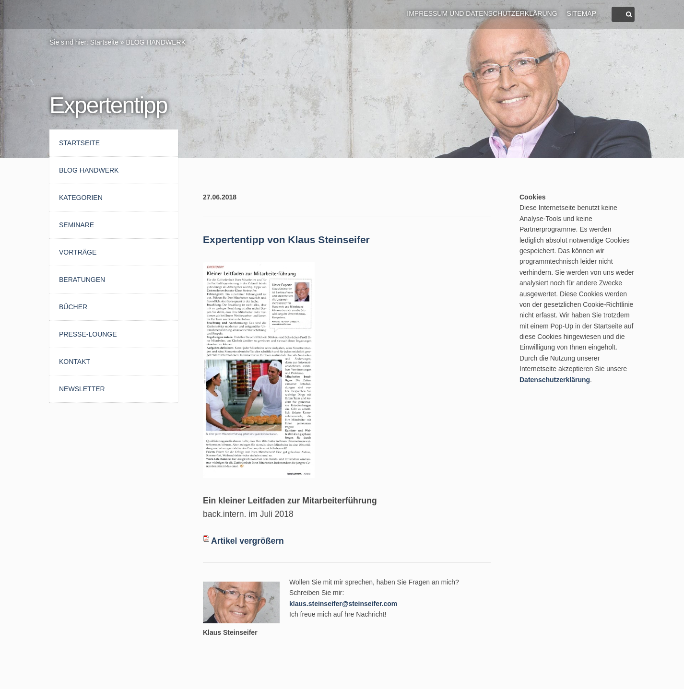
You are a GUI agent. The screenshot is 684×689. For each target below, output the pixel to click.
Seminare (76, 225)
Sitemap (581, 13)
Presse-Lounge (88, 334)
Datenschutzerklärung (554, 380)
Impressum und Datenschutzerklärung (482, 13)
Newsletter (82, 389)
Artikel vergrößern (247, 541)
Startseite (104, 42)
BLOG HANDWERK (156, 42)
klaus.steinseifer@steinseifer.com (343, 603)
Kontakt (74, 361)
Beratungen (82, 279)
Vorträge (77, 252)
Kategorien (81, 197)
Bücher (73, 307)
